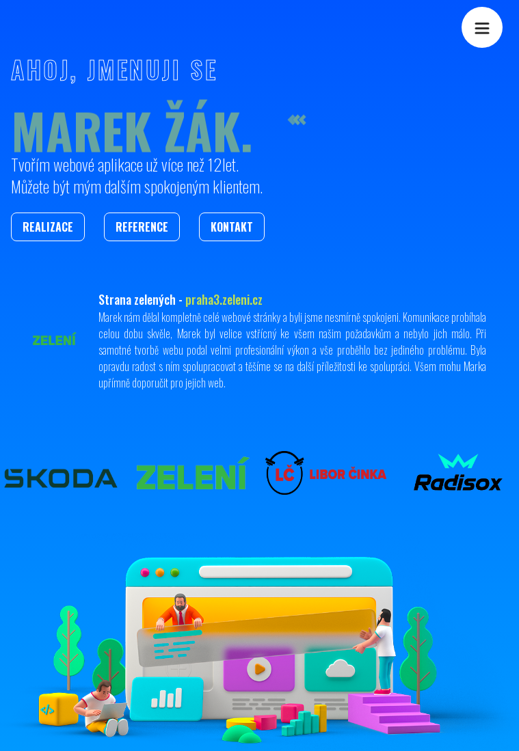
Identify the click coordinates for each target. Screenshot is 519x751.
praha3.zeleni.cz (224, 299)
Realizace (48, 227)
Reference (142, 227)
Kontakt (232, 227)
